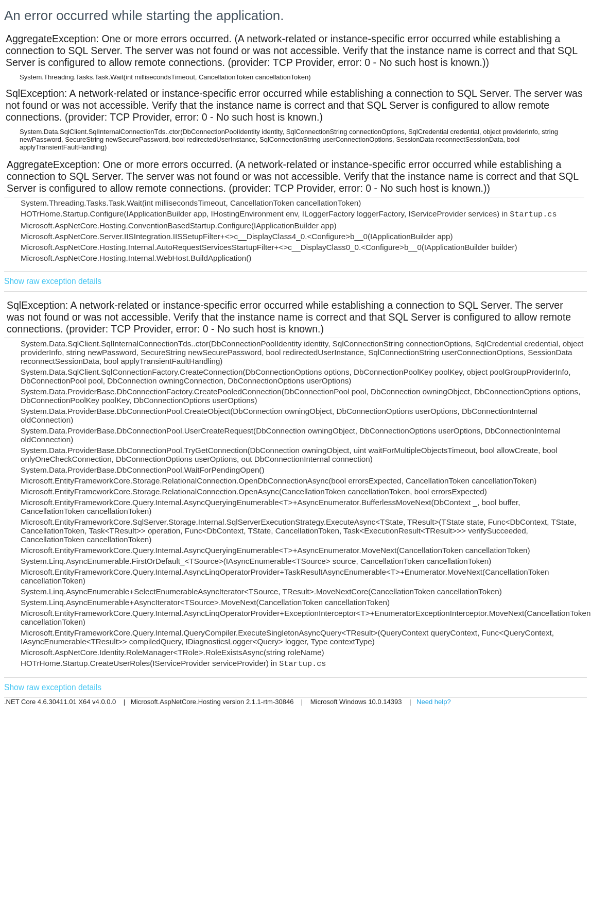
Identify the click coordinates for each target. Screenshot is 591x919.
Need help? (433, 702)
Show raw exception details (52, 281)
